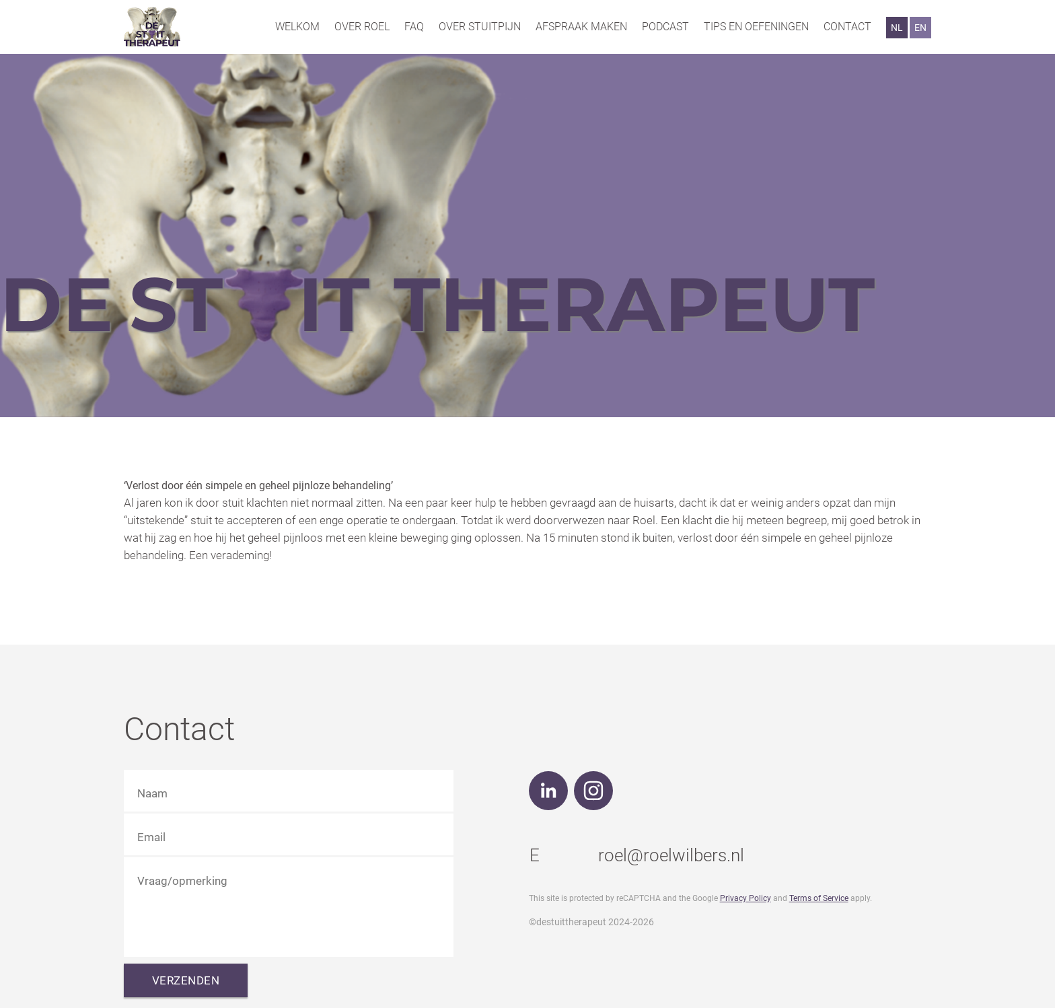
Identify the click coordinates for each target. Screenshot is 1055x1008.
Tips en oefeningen (756, 26)
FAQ (414, 26)
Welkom (297, 26)
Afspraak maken (581, 26)
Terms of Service (818, 898)
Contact (847, 26)
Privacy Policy (745, 898)
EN (920, 27)
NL (897, 27)
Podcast (665, 26)
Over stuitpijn (480, 26)
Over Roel (362, 26)
